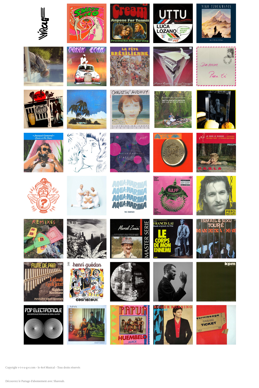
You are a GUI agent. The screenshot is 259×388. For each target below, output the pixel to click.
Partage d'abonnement (34, 381)
